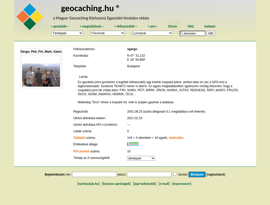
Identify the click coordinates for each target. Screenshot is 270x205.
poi (152, 26)
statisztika (176, 138)
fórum (172, 26)
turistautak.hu (88, 184)
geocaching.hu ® (91, 8)
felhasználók (125, 26)
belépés (210, 26)
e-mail (164, 184)
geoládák (59, 26)
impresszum (181, 184)
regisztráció (215, 174)
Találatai (79, 138)
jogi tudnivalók (144, 184)
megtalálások (91, 26)
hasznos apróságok (116, 184)
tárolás (183, 174)
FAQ (191, 26)
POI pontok (81, 151)
